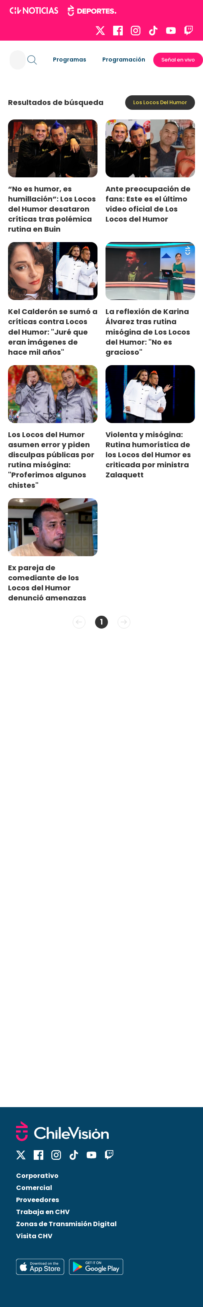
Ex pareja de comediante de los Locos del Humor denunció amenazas (47, 583)
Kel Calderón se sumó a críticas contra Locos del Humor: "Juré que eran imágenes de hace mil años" (52, 331)
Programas (69, 59)
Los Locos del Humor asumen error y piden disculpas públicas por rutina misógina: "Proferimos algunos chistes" (51, 460)
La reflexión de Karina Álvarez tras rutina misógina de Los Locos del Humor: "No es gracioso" (148, 331)
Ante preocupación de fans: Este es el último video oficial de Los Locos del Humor (148, 204)
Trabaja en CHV (43, 1212)
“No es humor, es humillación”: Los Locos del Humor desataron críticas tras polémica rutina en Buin (52, 209)
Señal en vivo (178, 60)
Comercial (34, 1187)
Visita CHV (34, 1236)
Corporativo (37, 1175)
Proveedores (37, 1199)
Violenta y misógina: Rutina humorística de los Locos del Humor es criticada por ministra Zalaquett (148, 455)
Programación (123, 59)
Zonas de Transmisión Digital (66, 1224)
